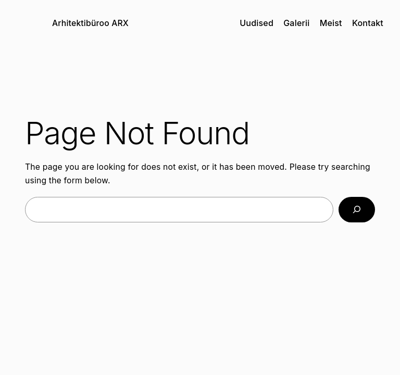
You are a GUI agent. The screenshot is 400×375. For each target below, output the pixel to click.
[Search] (357, 209)
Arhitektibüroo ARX (90, 23)
